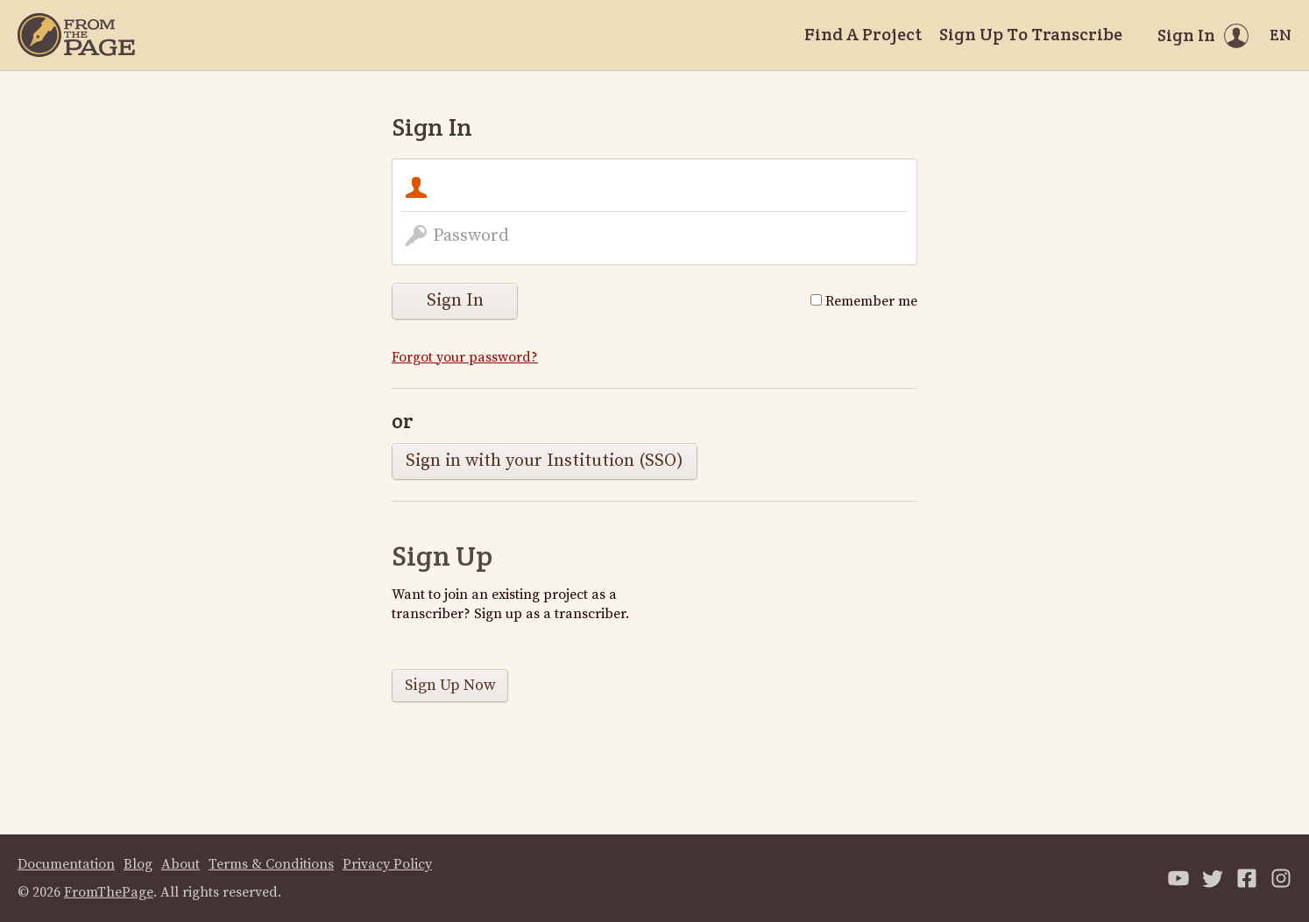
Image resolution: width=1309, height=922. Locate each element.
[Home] (76, 35)
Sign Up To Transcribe (1030, 34)
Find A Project (863, 34)
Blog (138, 864)
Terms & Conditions (271, 864)
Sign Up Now (450, 685)
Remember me (863, 301)
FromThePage (108, 892)
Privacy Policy (387, 864)
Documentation (66, 864)
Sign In (455, 301)
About (180, 864)
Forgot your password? (465, 357)
